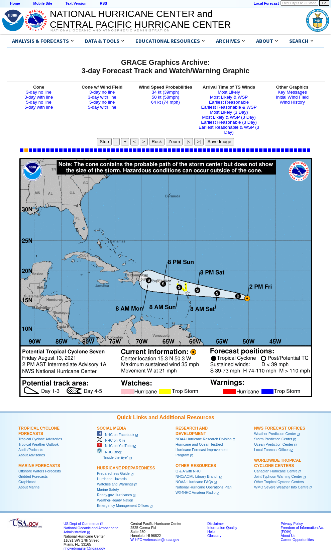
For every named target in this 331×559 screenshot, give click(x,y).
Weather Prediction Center (275, 434)
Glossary (214, 536)
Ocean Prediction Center (273, 444)
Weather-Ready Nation (115, 500)
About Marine (28, 487)
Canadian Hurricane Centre (276, 471)
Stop (104, 141)
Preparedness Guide (113, 473)
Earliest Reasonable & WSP (229, 107)
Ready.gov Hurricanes (114, 495)
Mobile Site (42, 3)
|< (188, 141)
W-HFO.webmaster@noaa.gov (154, 540)
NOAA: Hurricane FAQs (194, 482)
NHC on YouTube (114, 446)
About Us (288, 536)
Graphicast (27, 482)
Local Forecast (266, 3)
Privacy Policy (292, 524)
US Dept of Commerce (81, 524)
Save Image (219, 141)
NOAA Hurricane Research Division (204, 439)
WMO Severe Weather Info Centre (281, 487)
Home (15, 3)
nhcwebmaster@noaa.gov (84, 548)
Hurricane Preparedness (126, 468)
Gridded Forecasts (33, 476)
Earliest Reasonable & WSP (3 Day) (229, 130)
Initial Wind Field (292, 97)
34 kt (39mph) (165, 92)
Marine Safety (108, 489)
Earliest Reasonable (229, 102)
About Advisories (31, 455)
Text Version (76, 3)
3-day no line (38, 92)
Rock (157, 141)
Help (211, 532)
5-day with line (38, 107)
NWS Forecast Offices (279, 428)
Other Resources (196, 465)
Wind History (292, 102)
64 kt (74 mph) (165, 102)
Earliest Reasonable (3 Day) (229, 122)
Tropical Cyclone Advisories (40, 439)
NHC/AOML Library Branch (197, 476)
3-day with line (38, 97)
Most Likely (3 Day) (229, 112)
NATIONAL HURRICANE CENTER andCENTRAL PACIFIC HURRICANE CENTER (140, 19)
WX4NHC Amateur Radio (196, 492)
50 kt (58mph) (165, 97)
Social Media (111, 428)
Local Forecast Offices (272, 450)
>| (199, 141)
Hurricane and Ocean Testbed (199, 444)
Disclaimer (215, 524)
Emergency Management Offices (123, 506)
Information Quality (222, 528)
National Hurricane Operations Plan (204, 487)
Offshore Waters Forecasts (39, 471)
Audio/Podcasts (30, 450)
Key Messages (292, 92)
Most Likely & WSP (229, 97)
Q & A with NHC (188, 471)
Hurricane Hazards (112, 479)
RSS (103, 3)
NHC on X (109, 440)
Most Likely (229, 92)
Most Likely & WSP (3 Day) (228, 117)
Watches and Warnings (115, 484)
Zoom (174, 141)
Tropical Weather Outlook (38, 444)
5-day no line (38, 102)
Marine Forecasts (39, 465)
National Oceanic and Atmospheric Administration (110, 30)
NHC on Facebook (115, 435)
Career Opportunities (297, 540)
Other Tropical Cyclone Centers (279, 482)
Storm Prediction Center (273, 439)
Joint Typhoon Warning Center (278, 476)
